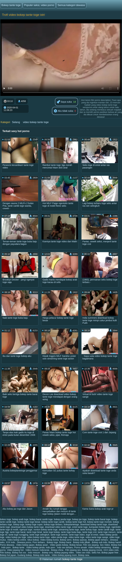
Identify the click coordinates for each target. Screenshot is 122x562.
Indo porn (6, 547)
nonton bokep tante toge (46, 529)
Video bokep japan (25, 545)
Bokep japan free (110, 552)
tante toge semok (59, 534)
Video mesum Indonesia (37, 550)
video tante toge (76, 537)
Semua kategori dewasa (71, 5)
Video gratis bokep (59, 545)
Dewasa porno (24, 542)
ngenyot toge (25, 529)
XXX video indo (111, 550)
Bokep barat (65, 542)
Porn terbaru (39, 542)
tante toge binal (34, 532)
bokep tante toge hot (76, 522)
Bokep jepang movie (92, 550)
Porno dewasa (7, 545)
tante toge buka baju (71, 532)
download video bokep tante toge (27, 527)
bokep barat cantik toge (41, 519)
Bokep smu (47, 552)
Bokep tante (19, 547)
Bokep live (116, 545)
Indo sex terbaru (65, 547)
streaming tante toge (69, 529)
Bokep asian (42, 545)
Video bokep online (16, 540)
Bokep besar (75, 545)
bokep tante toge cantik (52, 522)
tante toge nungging (18, 534)
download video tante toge (58, 527)
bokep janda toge (62, 519)
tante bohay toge (88, 529)
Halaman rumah (51, 559)
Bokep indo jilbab (82, 542)
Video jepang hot (15, 550)
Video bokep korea (49, 540)
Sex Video (105, 545)
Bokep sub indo (99, 542)
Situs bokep (33, 540)
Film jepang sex (73, 550)
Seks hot (96, 552)
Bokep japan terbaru (98, 540)
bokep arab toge (20, 519)
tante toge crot (89, 532)
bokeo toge (5, 519)
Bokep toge (52, 542)
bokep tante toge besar (29, 522)
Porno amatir (80, 547)
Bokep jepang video (64, 552)
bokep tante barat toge (99, 519)
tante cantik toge (106, 529)
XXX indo (11, 542)
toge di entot (92, 534)
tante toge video (77, 534)
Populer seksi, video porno (39, 5)
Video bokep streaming (100, 547)
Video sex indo (83, 552)
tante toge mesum (107, 532)
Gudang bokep (24, 555)
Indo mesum (34, 552)
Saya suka (64, 102)
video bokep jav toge (16, 537)
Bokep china (57, 550)
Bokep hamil (114, 542)
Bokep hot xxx (19, 552)
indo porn (51, 547)
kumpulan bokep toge (99, 527)
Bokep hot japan (8, 555)
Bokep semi (65, 540)
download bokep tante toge (93, 524)
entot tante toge (80, 527)
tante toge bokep (51, 532)
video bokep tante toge (36, 122)
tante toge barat (17, 532)
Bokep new (83, 555)
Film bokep (5, 552)
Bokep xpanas (80, 540)
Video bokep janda (35, 547)
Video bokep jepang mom (64, 555)
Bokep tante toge (11, 5)
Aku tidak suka (63, 111)
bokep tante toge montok (99, 522)
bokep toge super (33, 524)
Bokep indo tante (42, 555)
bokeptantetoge (71, 524)
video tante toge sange (97, 537)
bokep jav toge (79, 519)
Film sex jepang (91, 545)
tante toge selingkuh (39, 534)
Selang (16, 122)
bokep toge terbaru (53, 524)
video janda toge (59, 537)
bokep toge (18, 524)
